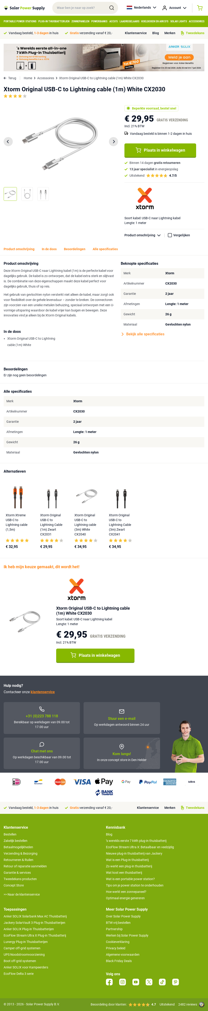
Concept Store (14, 885)
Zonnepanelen (80, 21)
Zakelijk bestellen (15, 841)
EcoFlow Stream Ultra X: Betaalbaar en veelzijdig (140, 847)
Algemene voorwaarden (123, 954)
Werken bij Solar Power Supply (127, 935)
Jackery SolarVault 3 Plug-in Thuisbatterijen (34, 922)
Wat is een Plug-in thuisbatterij (127, 860)
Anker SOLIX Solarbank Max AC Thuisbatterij (35, 916)
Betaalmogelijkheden (18, 847)
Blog (155, 33)
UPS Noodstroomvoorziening (24, 954)
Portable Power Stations (20, 21)
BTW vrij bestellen (118, 922)
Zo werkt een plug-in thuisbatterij (129, 866)
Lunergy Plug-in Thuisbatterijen (26, 942)
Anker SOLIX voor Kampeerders (26, 967)
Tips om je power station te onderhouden (134, 885)
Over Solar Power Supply (123, 916)
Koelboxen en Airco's (154, 21)
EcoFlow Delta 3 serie (19, 973)
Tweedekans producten (20, 879)
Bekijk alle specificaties (143, 334)
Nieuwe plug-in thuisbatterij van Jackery (134, 853)
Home (28, 78)
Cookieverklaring (117, 942)
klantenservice (43, 692)
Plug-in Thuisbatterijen (53, 21)
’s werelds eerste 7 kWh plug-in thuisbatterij (136, 841)
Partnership (114, 929)
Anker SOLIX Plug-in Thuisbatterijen (29, 929)
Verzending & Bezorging (20, 853)
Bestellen (10, 834)
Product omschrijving (144, 235)
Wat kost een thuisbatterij (124, 872)
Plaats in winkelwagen (160, 150)
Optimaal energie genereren (125, 898)
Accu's (113, 21)
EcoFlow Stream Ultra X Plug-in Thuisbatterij (35, 935)
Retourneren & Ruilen (18, 860)
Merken (169, 33)
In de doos (49, 249)
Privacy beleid (115, 948)
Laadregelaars (129, 21)
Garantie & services (17, 872)
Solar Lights (178, 21)
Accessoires (196, 21)
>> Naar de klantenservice (22, 894)
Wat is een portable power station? (130, 879)
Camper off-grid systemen (22, 948)
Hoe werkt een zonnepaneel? (126, 892)
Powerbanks (99, 21)
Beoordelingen (74, 249)
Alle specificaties (105, 249)
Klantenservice (136, 33)
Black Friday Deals (119, 961)
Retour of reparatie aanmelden (25, 866)
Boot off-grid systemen (20, 961)
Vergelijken (181, 235)
